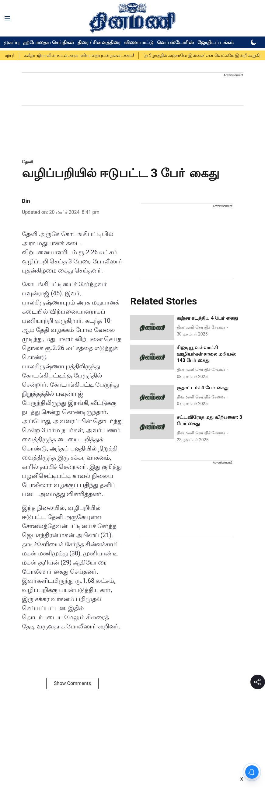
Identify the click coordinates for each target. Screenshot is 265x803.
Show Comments (72, 683)
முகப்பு (11, 42)
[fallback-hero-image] (152, 327)
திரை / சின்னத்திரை (99, 42)
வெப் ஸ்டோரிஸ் (175, 42)
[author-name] (202, 327)
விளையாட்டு (138, 42)
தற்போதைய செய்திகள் (48, 42)
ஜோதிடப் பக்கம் (215, 42)
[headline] (210, 318)
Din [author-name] (26, 201)
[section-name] (27, 162)
